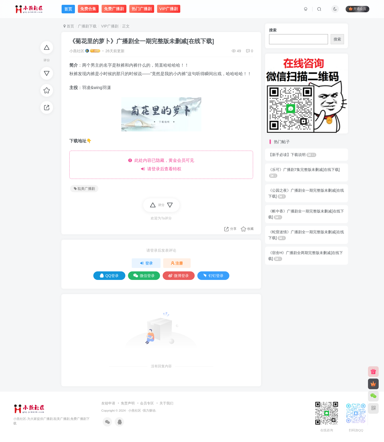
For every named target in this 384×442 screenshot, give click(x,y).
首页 (68, 26)
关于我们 (166, 403)
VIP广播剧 (109, 26)
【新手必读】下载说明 (292, 154)
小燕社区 (76, 51)
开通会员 (357, 9)
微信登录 (144, 276)
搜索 (273, 30)
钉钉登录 (213, 276)
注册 (177, 263)
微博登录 (178, 276)
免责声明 (128, 403)
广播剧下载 (87, 26)
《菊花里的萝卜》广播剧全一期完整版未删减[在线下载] (141, 41)
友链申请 (108, 403)
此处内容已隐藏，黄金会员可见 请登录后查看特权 (161, 164)
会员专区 (147, 403)
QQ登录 (109, 276)
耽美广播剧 (84, 189)
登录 (146, 263)
